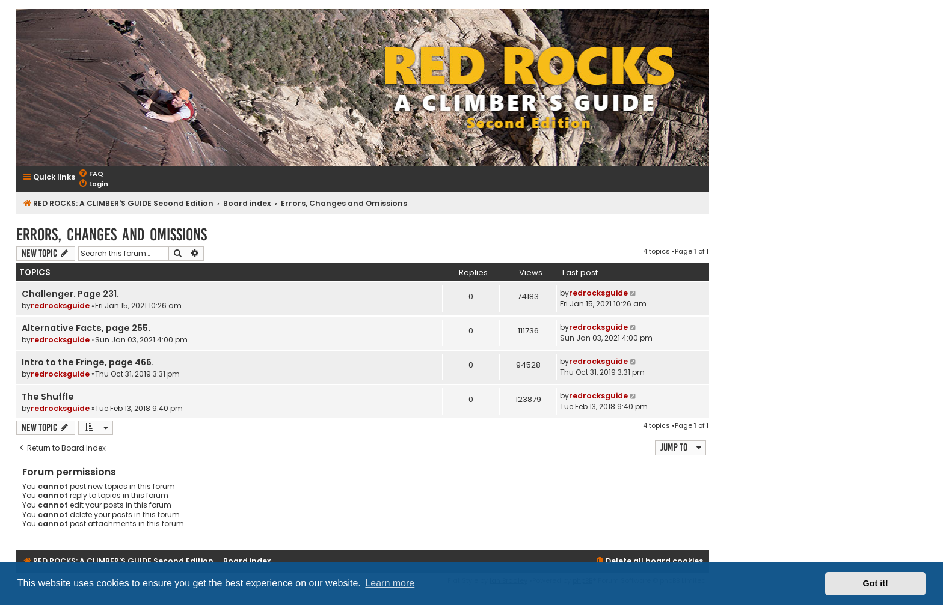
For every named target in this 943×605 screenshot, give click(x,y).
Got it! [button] (875, 583)
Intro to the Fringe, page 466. (88, 362)
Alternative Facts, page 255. (86, 328)
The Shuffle (48, 397)
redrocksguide (60, 305)
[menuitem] (90, 174)
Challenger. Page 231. (70, 294)
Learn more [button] (389, 583)
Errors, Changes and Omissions (111, 234)
